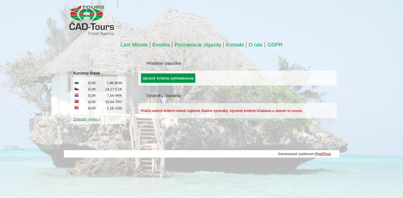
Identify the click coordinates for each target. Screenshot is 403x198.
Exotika (161, 45)
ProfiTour (323, 154)
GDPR (274, 45)
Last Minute (134, 45)
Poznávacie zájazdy (197, 45)
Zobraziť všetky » (87, 119)
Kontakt (235, 45)
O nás (255, 45)
